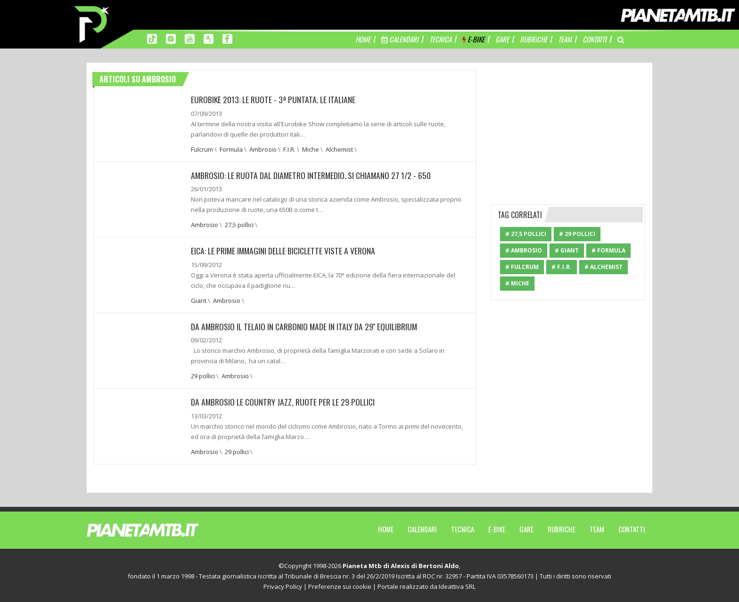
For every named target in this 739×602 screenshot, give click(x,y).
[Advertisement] (568, 128)
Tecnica (462, 527)
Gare (526, 527)
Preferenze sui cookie (339, 585)
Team (597, 527)
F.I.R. (289, 149)
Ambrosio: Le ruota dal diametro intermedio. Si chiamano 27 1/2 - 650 (313, 175)
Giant (198, 299)
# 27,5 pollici (525, 234)
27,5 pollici (239, 224)
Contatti (631, 527)
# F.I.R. (561, 267)
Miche (310, 149)
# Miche (517, 283)
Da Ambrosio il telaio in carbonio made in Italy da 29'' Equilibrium (306, 325)
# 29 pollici (577, 234)
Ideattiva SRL (457, 585)
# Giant (567, 250)
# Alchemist (603, 267)
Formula (231, 149)
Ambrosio (263, 149)
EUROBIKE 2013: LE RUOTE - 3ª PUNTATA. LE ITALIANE (274, 99)
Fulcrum (202, 149)
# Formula (608, 250)
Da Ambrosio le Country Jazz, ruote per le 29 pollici (284, 401)
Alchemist (339, 149)
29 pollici (203, 375)
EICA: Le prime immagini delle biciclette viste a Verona (285, 250)
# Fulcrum (522, 267)
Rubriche (561, 527)
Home (386, 527)
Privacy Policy (282, 585)
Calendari (422, 527)
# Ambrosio (523, 250)
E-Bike (496, 527)
